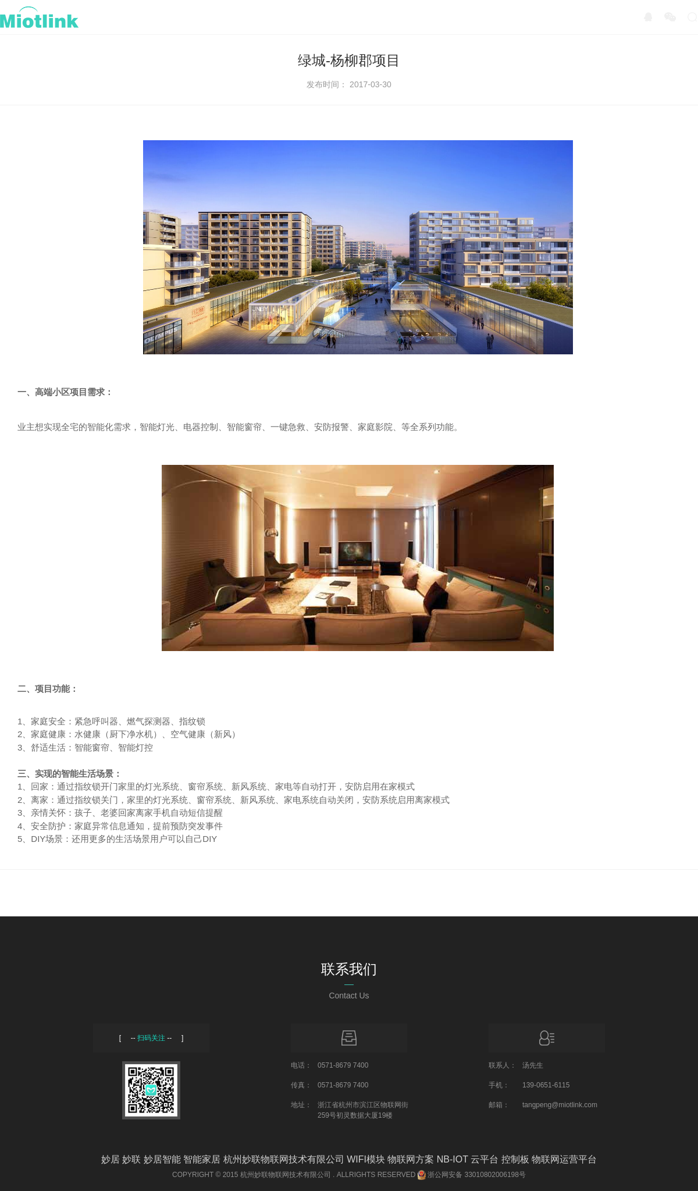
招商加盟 (315, 17)
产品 (182, 17)
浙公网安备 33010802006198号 (477, 1175)
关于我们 (485, 17)
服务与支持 (400, 17)
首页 (121, 17)
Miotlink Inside (576, 17)
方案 (244, 17)
